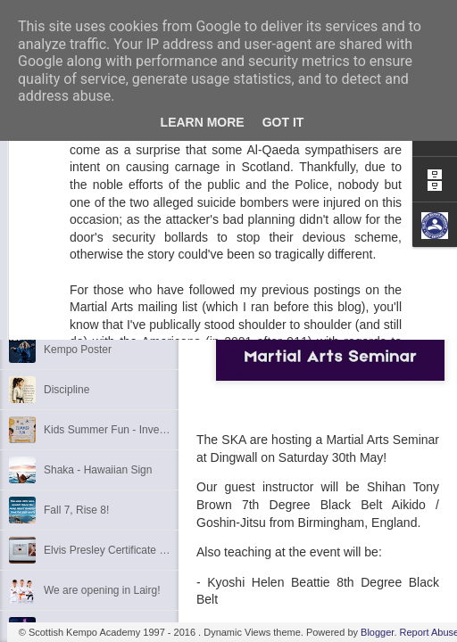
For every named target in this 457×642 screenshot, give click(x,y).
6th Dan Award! (80, 229)
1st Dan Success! (85, 269)
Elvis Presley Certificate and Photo (126, 550)
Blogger (377, 632)
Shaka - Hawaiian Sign (98, 470)
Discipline (66, 389)
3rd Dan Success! (86, 309)
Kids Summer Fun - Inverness (115, 430)
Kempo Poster (78, 349)
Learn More (203, 122)
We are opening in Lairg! (102, 590)
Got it (283, 122)
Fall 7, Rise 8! (76, 510)
